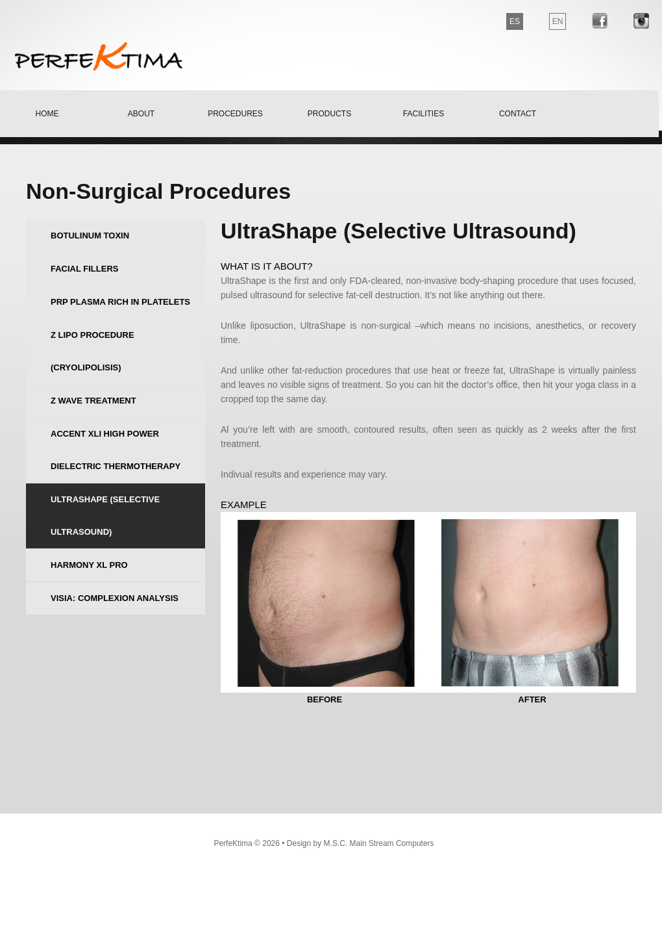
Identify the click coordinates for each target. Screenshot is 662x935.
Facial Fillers (84, 269)
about (141, 113)
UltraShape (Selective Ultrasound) (105, 515)
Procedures (235, 113)
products (329, 113)
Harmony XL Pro (89, 565)
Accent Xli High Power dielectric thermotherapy (115, 450)
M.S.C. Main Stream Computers (379, 843)
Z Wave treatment (93, 400)
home (47, 113)
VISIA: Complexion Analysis (114, 598)
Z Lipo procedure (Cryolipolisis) (92, 351)
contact (517, 113)
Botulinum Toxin (90, 235)
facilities (423, 113)
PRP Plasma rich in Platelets (120, 302)
